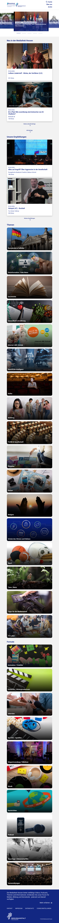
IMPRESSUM (18, 908)
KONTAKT (9, 908)
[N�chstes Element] (55, 22)
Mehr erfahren (45, 903)
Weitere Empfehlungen (29, 218)
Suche (49, 2)
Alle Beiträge (29, 130)
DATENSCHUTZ (29, 908)
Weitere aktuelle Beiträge (30, 124)
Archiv (50, 7)
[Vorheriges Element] (4, 22)
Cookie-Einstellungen (44, 908)
